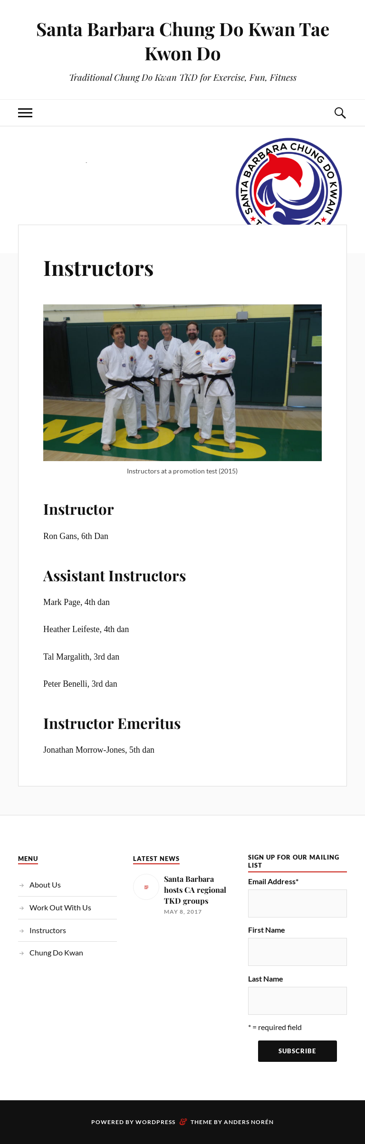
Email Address (273, 881)
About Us (45, 884)
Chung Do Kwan (56, 952)
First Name (266, 929)
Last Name (265, 978)
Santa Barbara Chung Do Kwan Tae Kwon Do (182, 41)
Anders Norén (249, 1121)
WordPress (155, 1121)
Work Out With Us (60, 907)
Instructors (98, 267)
